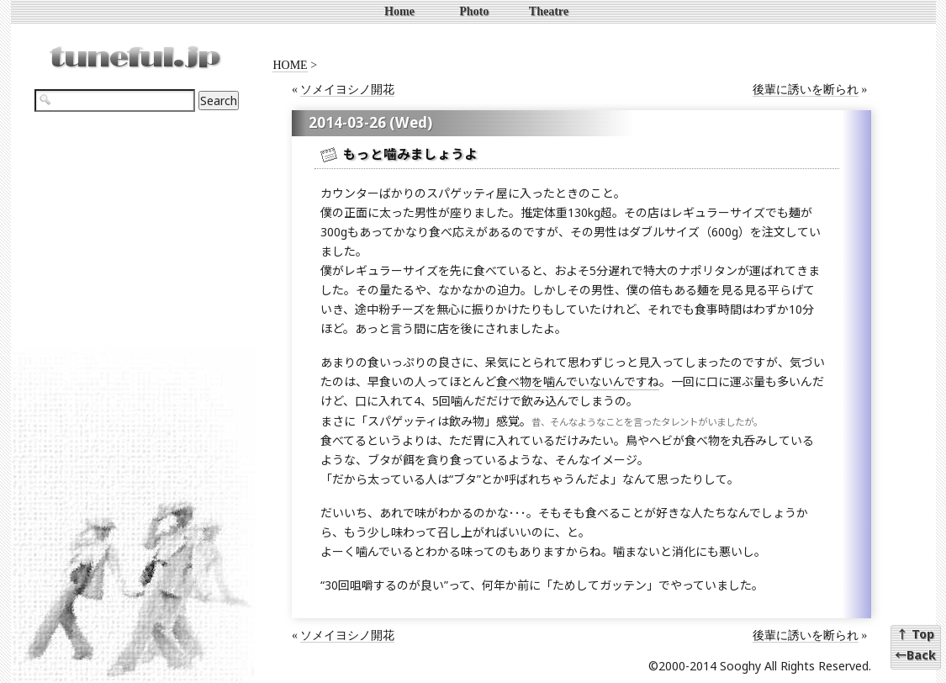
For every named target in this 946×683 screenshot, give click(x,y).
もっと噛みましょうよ (410, 154)
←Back (915, 656)
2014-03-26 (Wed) (370, 122)
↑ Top (915, 634)
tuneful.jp (135, 50)
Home (399, 11)
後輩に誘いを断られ (806, 89)
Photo (474, 11)
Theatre (548, 11)
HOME (289, 65)
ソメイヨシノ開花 (347, 89)
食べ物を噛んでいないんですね (577, 381)
